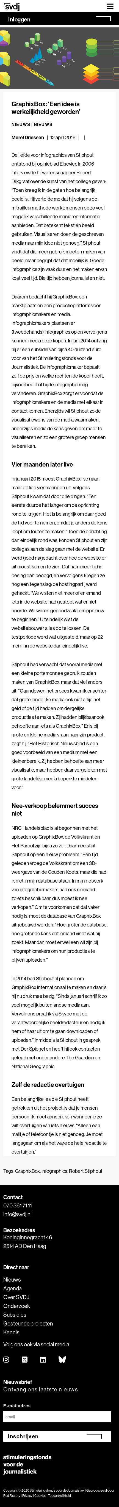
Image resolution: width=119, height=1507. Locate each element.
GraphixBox (27, 1171)
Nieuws (43, 124)
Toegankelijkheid (59, 1496)
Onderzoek (16, 1305)
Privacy (27, 1496)
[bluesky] (63, 1360)
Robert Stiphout (86, 1171)
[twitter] (25, 1360)
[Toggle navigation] (110, 6)
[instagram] (6, 1360)
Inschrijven (23, 1436)
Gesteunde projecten (28, 1323)
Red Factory (11, 1496)
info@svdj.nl (17, 1214)
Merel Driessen (28, 137)
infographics (54, 1171)
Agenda (12, 1288)
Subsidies (14, 1314)
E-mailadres (17, 1405)
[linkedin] (43, 1360)
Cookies (40, 1496)
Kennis (11, 1332)
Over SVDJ (16, 1297)
